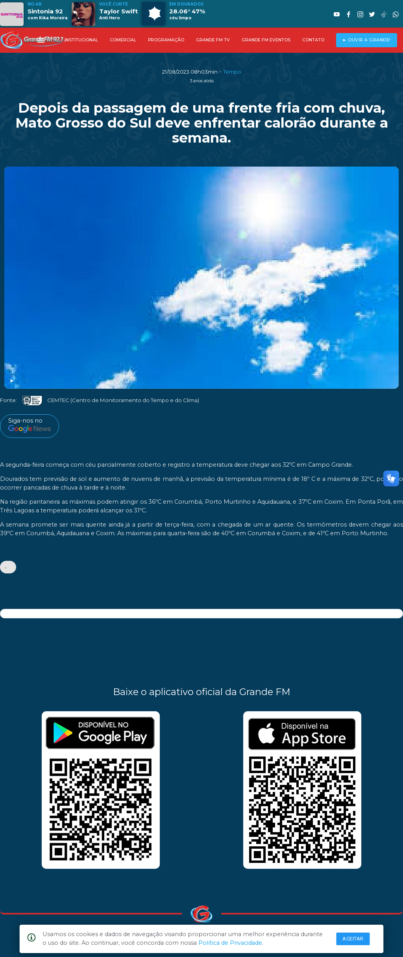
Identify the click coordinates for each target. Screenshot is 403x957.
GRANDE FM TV (213, 40)
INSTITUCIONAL (81, 40)
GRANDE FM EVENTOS (266, 40)
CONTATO (313, 40)
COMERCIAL (123, 40)
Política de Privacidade (230, 942)
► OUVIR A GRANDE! (366, 40)
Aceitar (353, 939)
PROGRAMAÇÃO (166, 40)
